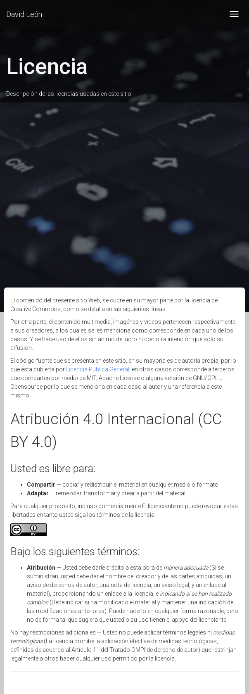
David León (24, 14)
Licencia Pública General (97, 369)
